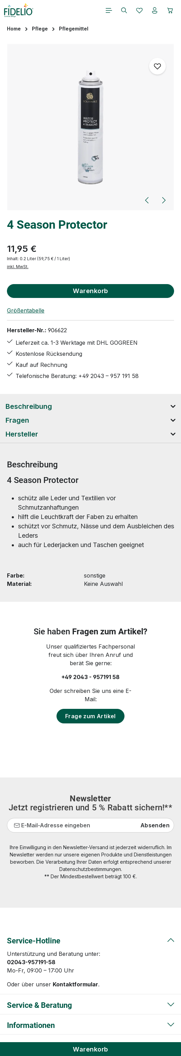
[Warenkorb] (170, 10)
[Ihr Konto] (155, 10)
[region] (90, 127)
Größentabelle (25, 310)
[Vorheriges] (147, 200)
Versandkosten (133, 1025)
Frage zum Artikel (90, 716)
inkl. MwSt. (17, 266)
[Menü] (109, 10)
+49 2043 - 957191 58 (90, 677)
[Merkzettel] (139, 10)
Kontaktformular (75, 911)
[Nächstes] (163, 200)
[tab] (90, 406)
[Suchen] (124, 10)
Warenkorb (90, 1049)
